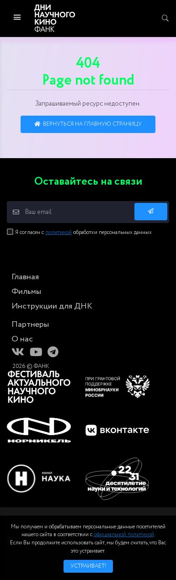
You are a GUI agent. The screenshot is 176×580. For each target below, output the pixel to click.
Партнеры (30, 324)
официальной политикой (124, 534)
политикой (58, 232)
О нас (22, 339)
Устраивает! (88, 566)
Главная (25, 277)
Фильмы (26, 292)
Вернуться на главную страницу (88, 124)
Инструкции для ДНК (51, 306)
